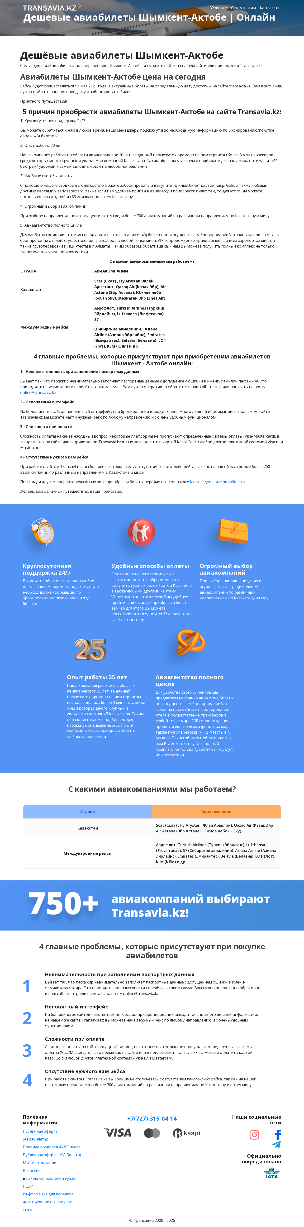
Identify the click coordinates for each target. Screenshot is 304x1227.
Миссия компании (39, 1162)
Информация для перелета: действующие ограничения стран (48, 1201)
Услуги (217, 7)
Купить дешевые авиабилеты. (218, 481)
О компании (243, 7)
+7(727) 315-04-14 (152, 1118)
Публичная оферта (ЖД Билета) (52, 1154)
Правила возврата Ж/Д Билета (52, 1147)
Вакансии (32, 1170)
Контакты (269, 7)
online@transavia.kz (38, 392)
